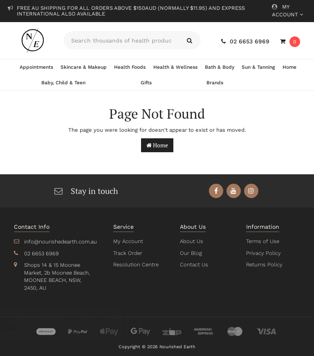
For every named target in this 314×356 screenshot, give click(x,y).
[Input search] (121, 40)
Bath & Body (219, 67)
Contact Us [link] (193, 264)
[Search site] (189, 40)
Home (289, 67)
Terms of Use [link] (262, 241)
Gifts (146, 83)
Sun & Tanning (258, 67)
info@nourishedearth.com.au (59, 242)
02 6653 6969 (245, 41)
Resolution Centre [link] (135, 264)
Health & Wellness (175, 67)
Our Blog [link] (190, 253)
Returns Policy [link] (263, 264)
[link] (216, 191)
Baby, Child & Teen (63, 83)
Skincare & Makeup (84, 67)
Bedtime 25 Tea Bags (58, 324)
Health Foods (130, 67)
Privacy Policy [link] (262, 253)
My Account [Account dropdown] (287, 11)
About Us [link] (191, 241)
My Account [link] (127, 241)
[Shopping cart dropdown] (290, 41)
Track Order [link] (127, 253)
